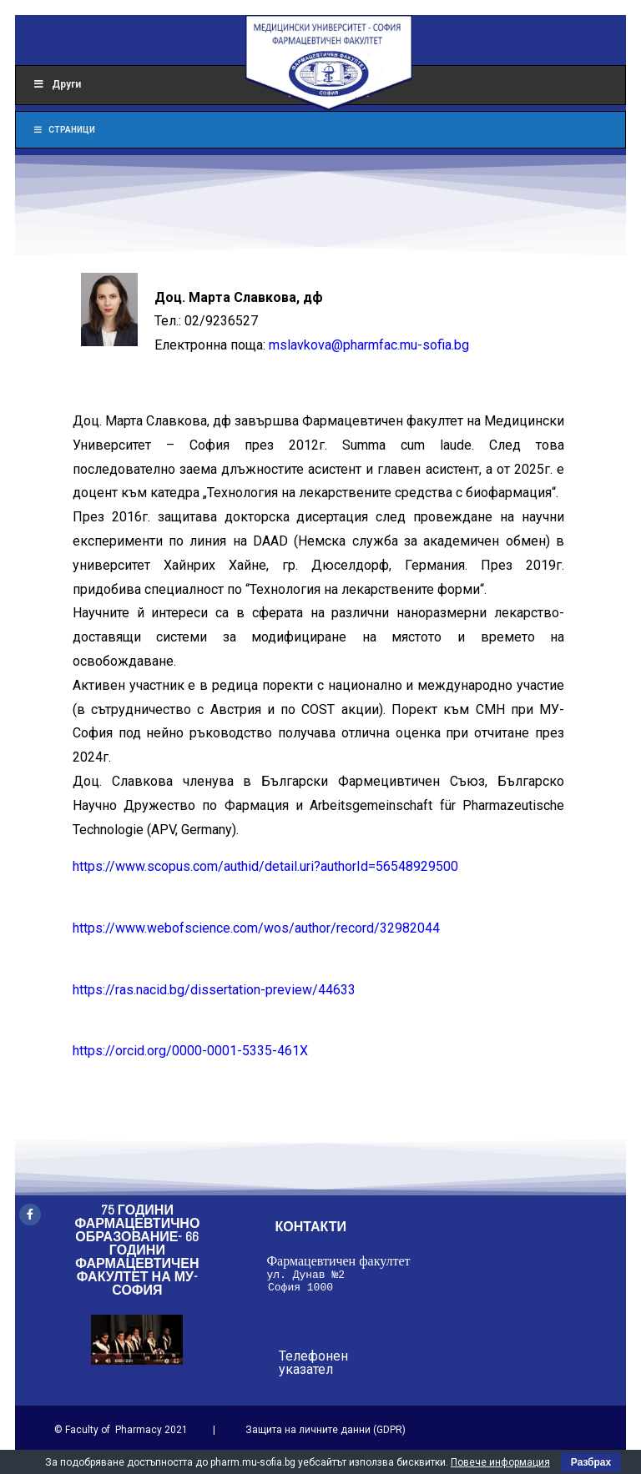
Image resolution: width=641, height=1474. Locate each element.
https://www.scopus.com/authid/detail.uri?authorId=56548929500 (265, 866)
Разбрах (591, 1462)
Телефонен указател (313, 1367)
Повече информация (500, 1462)
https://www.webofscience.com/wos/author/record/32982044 (256, 928)
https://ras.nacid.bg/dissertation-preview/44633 (214, 990)
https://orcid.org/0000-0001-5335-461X (190, 1051)
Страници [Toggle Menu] (64, 129)
